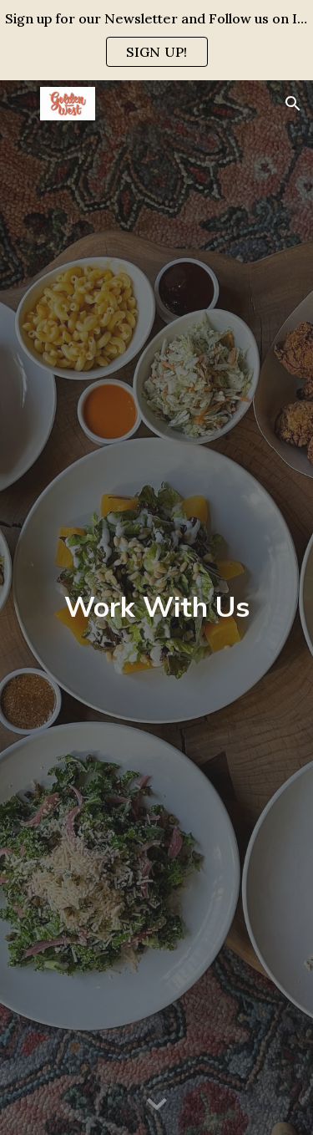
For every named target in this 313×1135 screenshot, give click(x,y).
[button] (20, 103)
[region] (156, 40)
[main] (156, 607)
